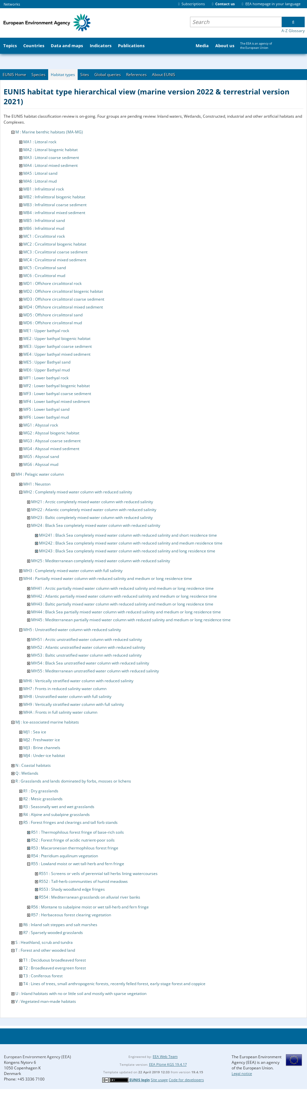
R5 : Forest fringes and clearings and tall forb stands (70, 822)
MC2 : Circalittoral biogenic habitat (54, 244)
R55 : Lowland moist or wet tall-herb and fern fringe (77, 863)
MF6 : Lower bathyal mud (46, 417)
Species (38, 74)
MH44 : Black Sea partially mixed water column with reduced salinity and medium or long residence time (126, 612)
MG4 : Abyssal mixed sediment (51, 448)
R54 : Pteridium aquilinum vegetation (64, 856)
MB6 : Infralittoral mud (43, 228)
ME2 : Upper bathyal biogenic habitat (56, 338)
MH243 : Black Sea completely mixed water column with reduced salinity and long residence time (127, 551)
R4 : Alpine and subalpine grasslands (56, 814)
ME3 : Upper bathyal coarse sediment (57, 346)
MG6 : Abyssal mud (40, 464)
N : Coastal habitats (33, 765)
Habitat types (63, 74)
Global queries (107, 74)
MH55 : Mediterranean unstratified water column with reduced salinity (95, 671)
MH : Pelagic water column (39, 474)
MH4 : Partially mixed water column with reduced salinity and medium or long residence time (107, 578)
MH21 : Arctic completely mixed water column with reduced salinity (92, 502)
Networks (12, 4)
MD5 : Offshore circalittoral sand (53, 315)
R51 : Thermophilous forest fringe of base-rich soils (77, 832)
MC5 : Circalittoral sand (44, 267)
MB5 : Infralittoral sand (44, 220)
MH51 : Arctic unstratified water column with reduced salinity (86, 639)
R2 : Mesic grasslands (43, 799)
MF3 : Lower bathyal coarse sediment (57, 393)
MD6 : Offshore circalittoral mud (52, 323)
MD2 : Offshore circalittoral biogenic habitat (63, 291)
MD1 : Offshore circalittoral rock (52, 283)
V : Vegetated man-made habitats (45, 1001)
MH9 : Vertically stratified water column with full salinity (73, 704)
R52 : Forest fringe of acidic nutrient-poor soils (73, 840)
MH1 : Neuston (36, 484)
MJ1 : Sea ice (34, 732)
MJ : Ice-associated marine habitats (47, 722)
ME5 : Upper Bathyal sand (46, 362)
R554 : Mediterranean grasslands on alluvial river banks (89, 897)
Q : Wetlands (26, 773)
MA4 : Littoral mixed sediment (50, 165)
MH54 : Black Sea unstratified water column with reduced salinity (90, 663)
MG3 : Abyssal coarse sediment (52, 441)
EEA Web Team (165, 1056)
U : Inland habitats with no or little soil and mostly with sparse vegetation (80, 993)
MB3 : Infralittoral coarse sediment (54, 205)
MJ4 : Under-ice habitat (44, 755)
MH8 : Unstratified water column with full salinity (67, 696)
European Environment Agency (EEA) (37, 1057)
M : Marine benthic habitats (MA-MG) (49, 132)
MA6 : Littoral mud (40, 181)
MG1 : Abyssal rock (40, 425)
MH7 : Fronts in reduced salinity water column (64, 688)
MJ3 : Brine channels (41, 747)
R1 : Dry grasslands (40, 791)
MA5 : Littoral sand (40, 173)
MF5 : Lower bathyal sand (46, 409)
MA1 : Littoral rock (39, 142)
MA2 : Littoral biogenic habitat (50, 149)
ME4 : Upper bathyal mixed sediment (56, 354)
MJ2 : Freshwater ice (41, 740)
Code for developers (186, 1079)
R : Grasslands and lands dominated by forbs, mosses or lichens (73, 781)
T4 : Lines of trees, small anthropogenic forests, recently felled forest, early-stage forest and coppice (114, 983)
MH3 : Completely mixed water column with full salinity (73, 570)
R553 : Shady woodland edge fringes (72, 889)
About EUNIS (163, 74)
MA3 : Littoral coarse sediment (51, 157)
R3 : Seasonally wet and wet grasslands (58, 806)
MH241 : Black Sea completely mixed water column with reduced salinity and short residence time (128, 535)
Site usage (159, 1079)
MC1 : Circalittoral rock (44, 236)
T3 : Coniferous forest (43, 976)
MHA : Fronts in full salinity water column (60, 712)
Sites (84, 74)
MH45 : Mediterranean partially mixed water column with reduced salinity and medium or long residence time (131, 620)
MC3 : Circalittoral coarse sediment (55, 252)
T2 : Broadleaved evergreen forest (54, 968)
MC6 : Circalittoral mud (44, 275)
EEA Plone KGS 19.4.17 (168, 1064)
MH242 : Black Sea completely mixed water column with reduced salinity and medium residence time (130, 543)
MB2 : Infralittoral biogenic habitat (54, 197)
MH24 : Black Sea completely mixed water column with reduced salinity (95, 525)
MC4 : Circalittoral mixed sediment (54, 260)
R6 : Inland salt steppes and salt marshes (60, 924)
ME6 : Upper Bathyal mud (46, 370)
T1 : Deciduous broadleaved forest (54, 960)
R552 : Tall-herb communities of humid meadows (83, 881)
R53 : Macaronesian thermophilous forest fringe (74, 848)
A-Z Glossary (293, 30)
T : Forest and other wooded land (45, 950)
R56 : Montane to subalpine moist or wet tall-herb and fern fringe (90, 907)
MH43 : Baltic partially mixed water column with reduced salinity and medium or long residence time (122, 604)
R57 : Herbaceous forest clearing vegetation (71, 915)
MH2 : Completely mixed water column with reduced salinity (77, 492)
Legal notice (242, 1073)
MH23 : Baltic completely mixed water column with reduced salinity (92, 517)
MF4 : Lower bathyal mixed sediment (56, 401)
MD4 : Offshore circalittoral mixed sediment (63, 307)
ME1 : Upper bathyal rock (46, 330)
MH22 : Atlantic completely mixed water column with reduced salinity (93, 509)
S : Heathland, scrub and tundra (44, 942)
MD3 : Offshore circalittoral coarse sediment (63, 299)
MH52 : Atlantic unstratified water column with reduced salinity (88, 647)
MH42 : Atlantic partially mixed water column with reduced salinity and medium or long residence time (124, 596)
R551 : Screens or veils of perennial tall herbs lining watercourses (98, 873)
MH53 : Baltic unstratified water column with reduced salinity (86, 655)
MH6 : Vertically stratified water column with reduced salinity (78, 681)
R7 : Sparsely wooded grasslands (53, 932)
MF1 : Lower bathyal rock (45, 378)
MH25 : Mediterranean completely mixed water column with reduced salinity (100, 561)
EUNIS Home (14, 74)
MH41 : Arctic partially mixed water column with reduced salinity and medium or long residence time (122, 588)
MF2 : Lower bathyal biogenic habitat (56, 385)
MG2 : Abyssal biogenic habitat (51, 433)
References (136, 74)
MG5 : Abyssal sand (41, 456)
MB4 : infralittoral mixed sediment (54, 212)
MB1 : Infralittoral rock (43, 189)
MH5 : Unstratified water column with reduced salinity (72, 629)
